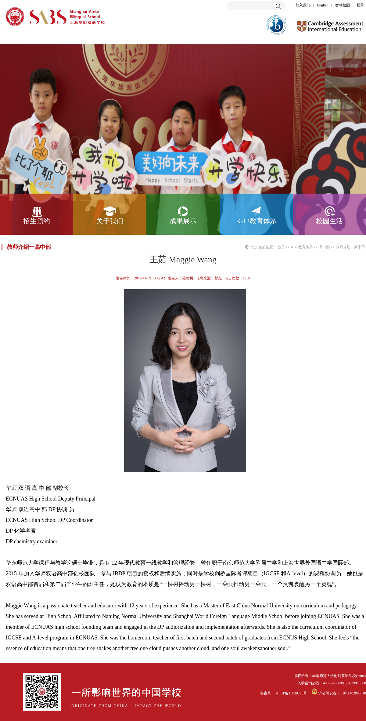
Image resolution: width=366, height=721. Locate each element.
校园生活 (329, 221)
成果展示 (183, 221)
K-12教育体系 (256, 221)
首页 (281, 247)
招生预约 (36, 221)
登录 (360, 5)
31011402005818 (353, 693)
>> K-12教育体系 (299, 247)
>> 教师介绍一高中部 (348, 247)
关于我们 (109, 221)
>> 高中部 (322, 247)
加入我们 (303, 5)
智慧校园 (342, 5)
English (322, 5)
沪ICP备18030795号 (292, 693)
